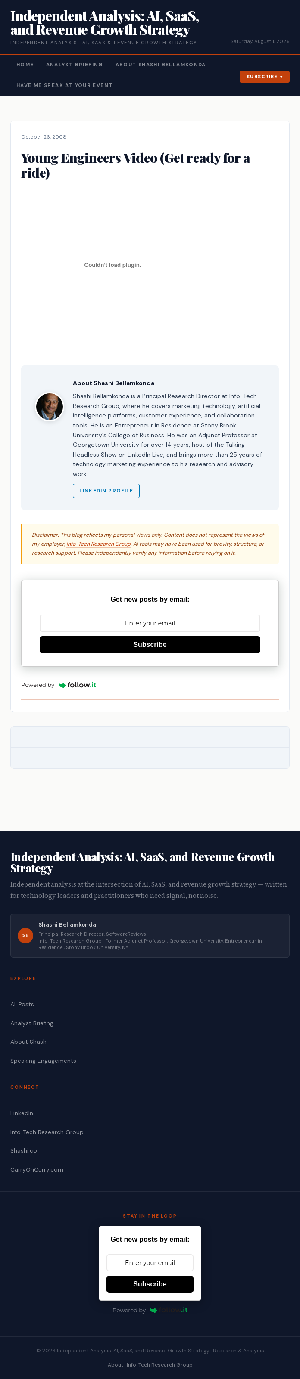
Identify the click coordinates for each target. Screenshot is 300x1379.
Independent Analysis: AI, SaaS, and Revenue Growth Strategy (104, 22)
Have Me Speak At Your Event (64, 85)
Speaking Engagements (43, 1060)
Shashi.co (23, 1150)
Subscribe (262, 77)
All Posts (22, 1004)
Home (25, 65)
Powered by (58, 684)
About (115, 1364)
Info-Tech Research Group (98, 544)
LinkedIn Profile (106, 491)
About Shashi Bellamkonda (161, 65)
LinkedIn (21, 1113)
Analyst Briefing (74, 65)
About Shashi (29, 1041)
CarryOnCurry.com (36, 1169)
